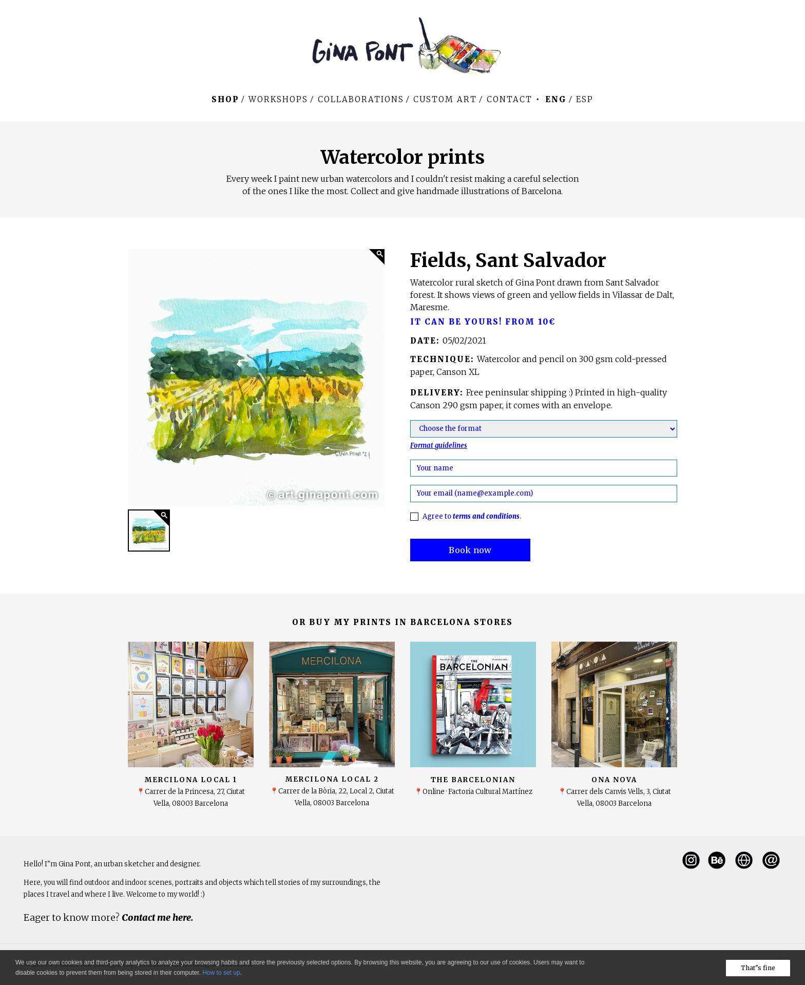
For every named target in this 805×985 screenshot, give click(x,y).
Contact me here (156, 917)
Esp (584, 99)
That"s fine (758, 968)
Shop (225, 99)
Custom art (445, 99)
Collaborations (361, 99)
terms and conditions (486, 516)
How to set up (221, 972)
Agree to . (472, 516)
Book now (470, 550)
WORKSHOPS (278, 99)
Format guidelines (438, 445)
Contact (509, 99)
